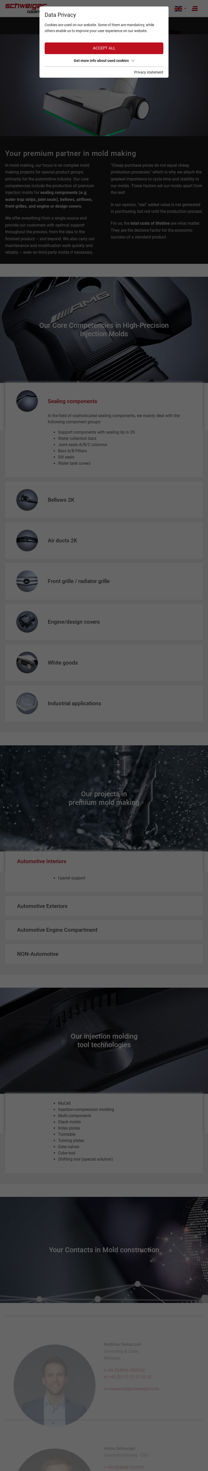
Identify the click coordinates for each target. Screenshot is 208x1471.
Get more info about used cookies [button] (104, 61)
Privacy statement (148, 72)
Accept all (104, 48)
